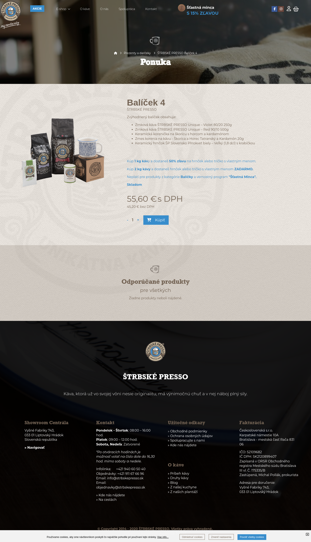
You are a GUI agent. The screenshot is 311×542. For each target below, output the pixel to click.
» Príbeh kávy (178, 473)
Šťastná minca (200, 7)
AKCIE (37, 8)
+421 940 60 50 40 (131, 469)
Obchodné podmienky (188, 431)
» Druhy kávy (178, 478)
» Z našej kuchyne (182, 487)
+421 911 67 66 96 (130, 474)
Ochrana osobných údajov (191, 436)
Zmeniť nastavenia (221, 537)
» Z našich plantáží (183, 492)
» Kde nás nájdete (182, 445)
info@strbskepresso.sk (125, 478)
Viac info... (163, 537)
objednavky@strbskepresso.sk (120, 487)
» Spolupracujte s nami (186, 440)
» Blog (173, 483)
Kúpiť (156, 220)
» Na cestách (106, 500)
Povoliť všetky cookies (252, 537)
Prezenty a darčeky (137, 53)
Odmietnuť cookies (192, 537)
